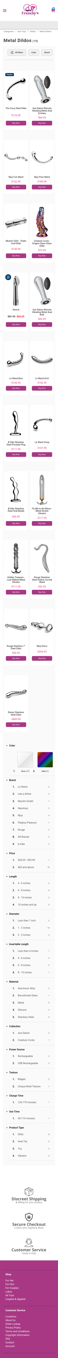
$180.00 (42, 181)
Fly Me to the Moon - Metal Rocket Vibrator (42, 511)
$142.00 (16, 181)
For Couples (12, 1287)
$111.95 (16, 449)
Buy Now (16, 123)
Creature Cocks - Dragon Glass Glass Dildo (42, 243)
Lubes (8, 1291)
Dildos (33, 31)
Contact (9, 1342)
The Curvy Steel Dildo (15, 108)
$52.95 (42, 586)
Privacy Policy (13, 1327)
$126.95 (16, 382)
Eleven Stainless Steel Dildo (16, 713)
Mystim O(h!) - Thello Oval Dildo (16, 242)
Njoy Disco (42, 646)
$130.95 (16, 249)
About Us (10, 1320)
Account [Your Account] (10, 1346)
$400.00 (16, 719)
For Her (9, 1280)
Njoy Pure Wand (42, 177)
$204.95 (42, 651)
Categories (9, 31)
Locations (10, 1316)
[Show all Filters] (17, 52)
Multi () (45, 771)
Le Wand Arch (42, 378)
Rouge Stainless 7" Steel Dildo (16, 647)
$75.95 (42, 250)
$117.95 (42, 517)
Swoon (16, 309)
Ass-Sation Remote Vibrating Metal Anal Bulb (42, 312)
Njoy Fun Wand (16, 177)
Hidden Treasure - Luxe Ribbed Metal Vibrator (16, 580)
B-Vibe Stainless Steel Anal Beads (16, 509)
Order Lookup (12, 1323)
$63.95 (42, 319)
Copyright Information (17, 1335)
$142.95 (42, 382)
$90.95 (16, 652)
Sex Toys (22, 31)
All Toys (9, 1295)
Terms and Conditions (17, 1331)
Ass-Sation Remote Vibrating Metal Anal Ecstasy (42, 111)
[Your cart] (53, 10)
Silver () (25, 771)
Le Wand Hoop (42, 442)
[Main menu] (4, 10)
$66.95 (42, 117)
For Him (9, 1284)
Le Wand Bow (16, 378)
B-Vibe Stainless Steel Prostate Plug (15, 443)
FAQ (7, 1338)
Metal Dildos (46, 31)
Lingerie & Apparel (15, 1299)
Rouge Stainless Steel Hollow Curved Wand (42, 580)
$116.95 (16, 115)
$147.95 (42, 447)
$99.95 (16, 516)
